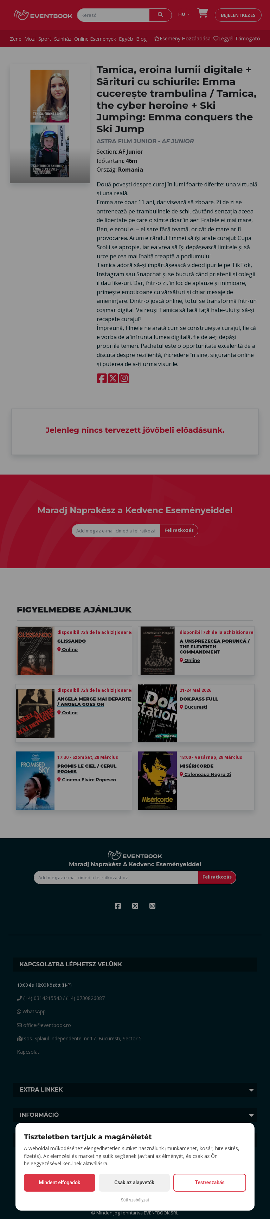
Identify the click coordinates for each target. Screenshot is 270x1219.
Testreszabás (210, 1182)
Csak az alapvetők (134, 1182)
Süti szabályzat (135, 1200)
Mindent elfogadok (59, 1182)
